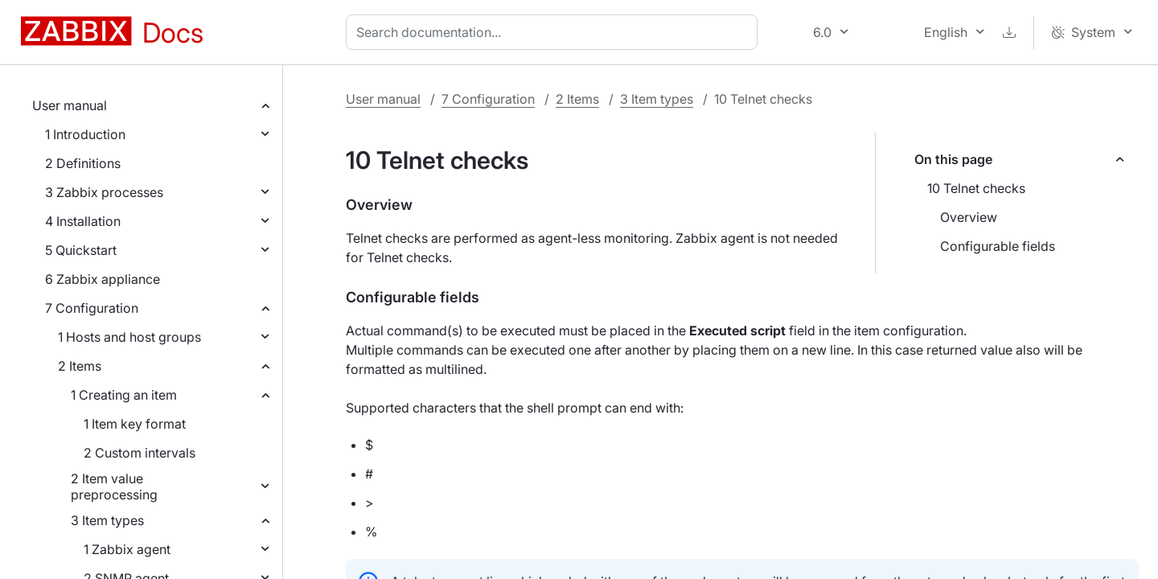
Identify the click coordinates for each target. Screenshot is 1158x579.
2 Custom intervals (139, 453)
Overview (968, 217)
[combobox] (555, 32)
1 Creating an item (124, 395)
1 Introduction (85, 134)
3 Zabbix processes (104, 192)
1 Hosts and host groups (129, 337)
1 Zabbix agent (127, 549)
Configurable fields (997, 246)
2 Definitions (83, 163)
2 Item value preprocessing (114, 486)
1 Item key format (135, 424)
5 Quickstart (81, 250)
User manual (69, 105)
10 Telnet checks (976, 188)
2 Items (79, 366)
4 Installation (83, 221)
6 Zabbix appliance (102, 279)
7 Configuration (91, 308)
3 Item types (107, 520)
